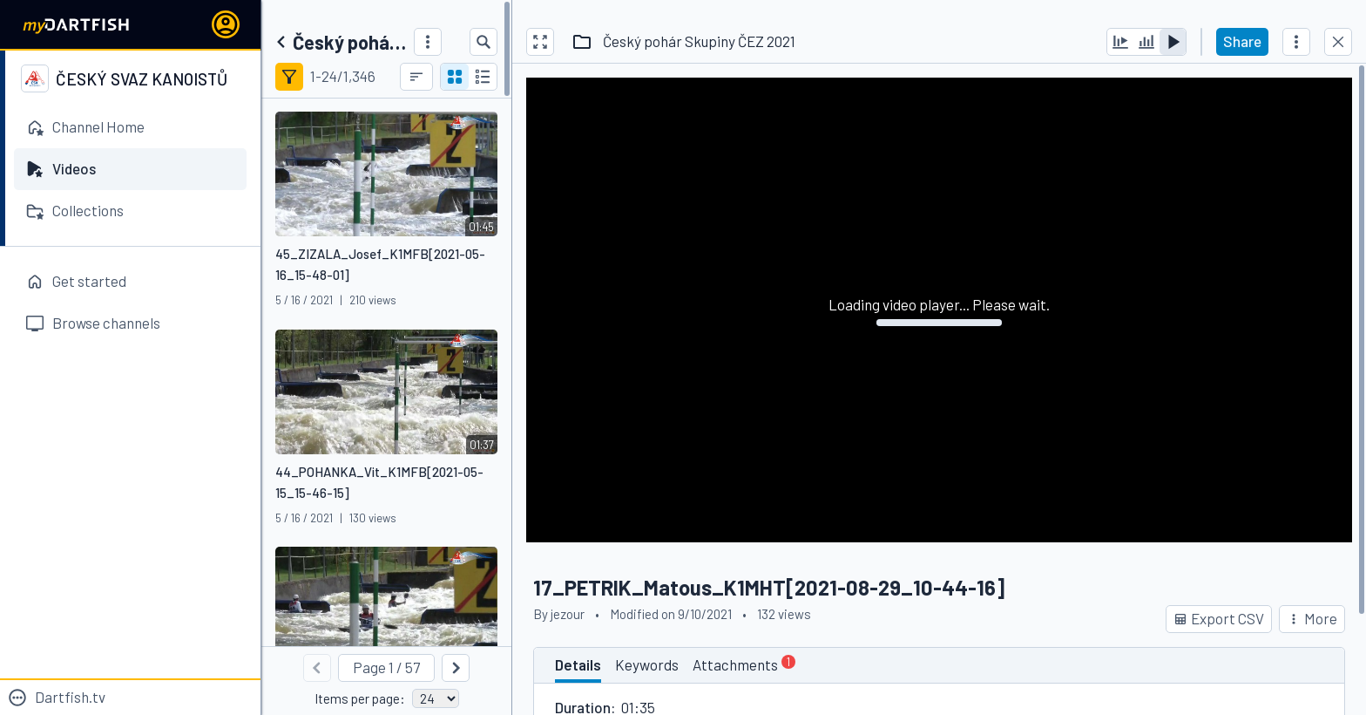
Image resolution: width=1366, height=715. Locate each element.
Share (1242, 41)
